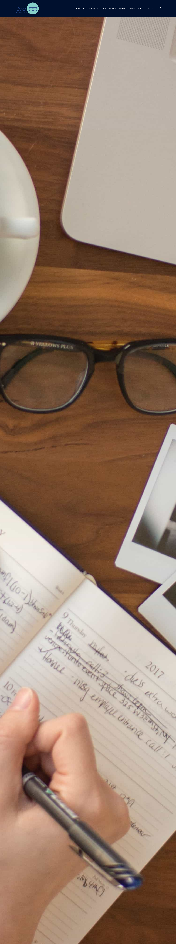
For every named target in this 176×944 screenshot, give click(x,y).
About (78, 8)
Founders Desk (134, 8)
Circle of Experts (109, 8)
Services (91, 8)
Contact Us (149, 8)
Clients (122, 8)
